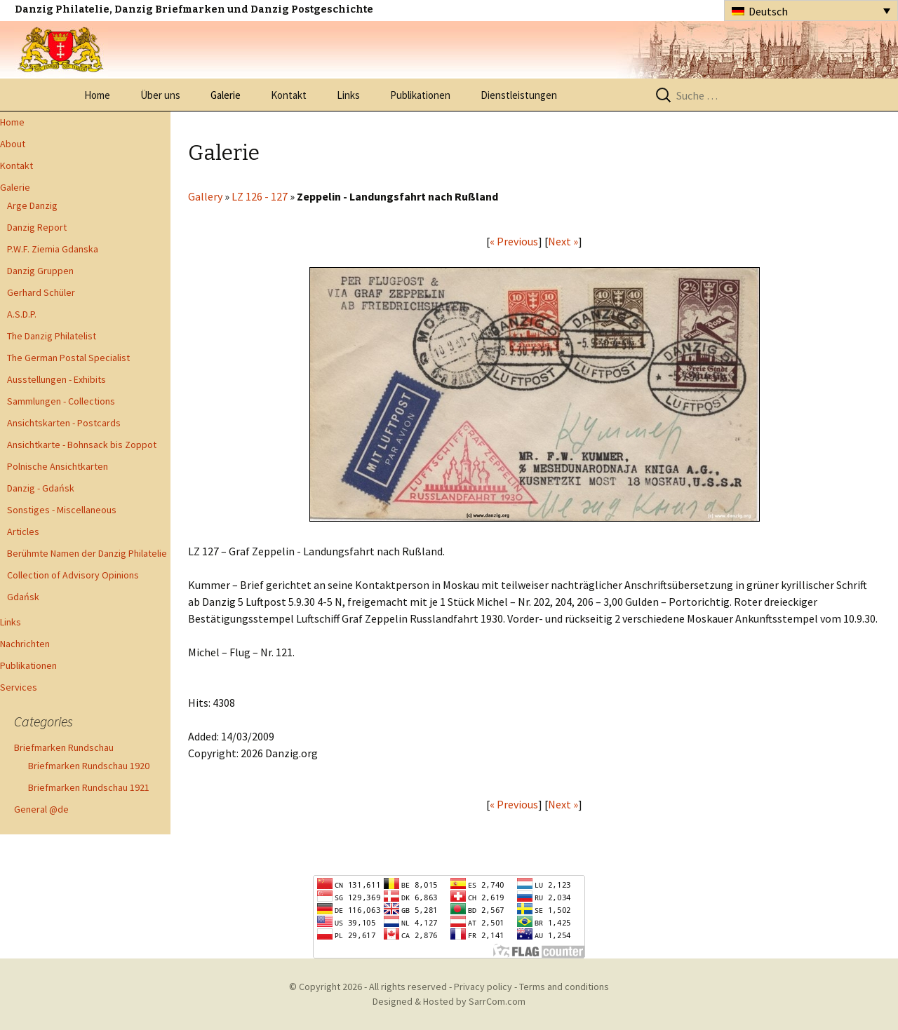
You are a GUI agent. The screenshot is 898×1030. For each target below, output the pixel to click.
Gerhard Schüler (41, 292)
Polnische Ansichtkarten (57, 466)
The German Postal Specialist (68, 357)
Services (18, 687)
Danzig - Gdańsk (40, 488)
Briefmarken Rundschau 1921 (88, 787)
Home (97, 95)
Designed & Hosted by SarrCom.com (449, 1001)
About (12, 143)
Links (348, 95)
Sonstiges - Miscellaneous (61, 509)
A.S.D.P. (21, 314)
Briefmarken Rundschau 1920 (88, 765)
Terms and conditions (564, 986)
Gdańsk (23, 596)
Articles (23, 531)
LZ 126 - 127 (260, 196)
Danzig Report (37, 227)
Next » (563, 241)
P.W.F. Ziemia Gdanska (52, 249)
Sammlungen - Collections (61, 401)
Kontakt (289, 95)
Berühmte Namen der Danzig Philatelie (87, 553)
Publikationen (420, 95)
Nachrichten (25, 643)
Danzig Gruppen (40, 270)
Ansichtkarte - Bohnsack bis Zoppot (81, 444)
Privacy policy (483, 986)
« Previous (514, 241)
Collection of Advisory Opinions (73, 575)
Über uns (160, 95)
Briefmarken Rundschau (64, 747)
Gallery (205, 196)
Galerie (225, 95)
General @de (41, 809)
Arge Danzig (32, 205)
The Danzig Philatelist (51, 336)
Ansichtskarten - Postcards (64, 422)
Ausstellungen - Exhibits (56, 379)
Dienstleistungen (519, 95)
